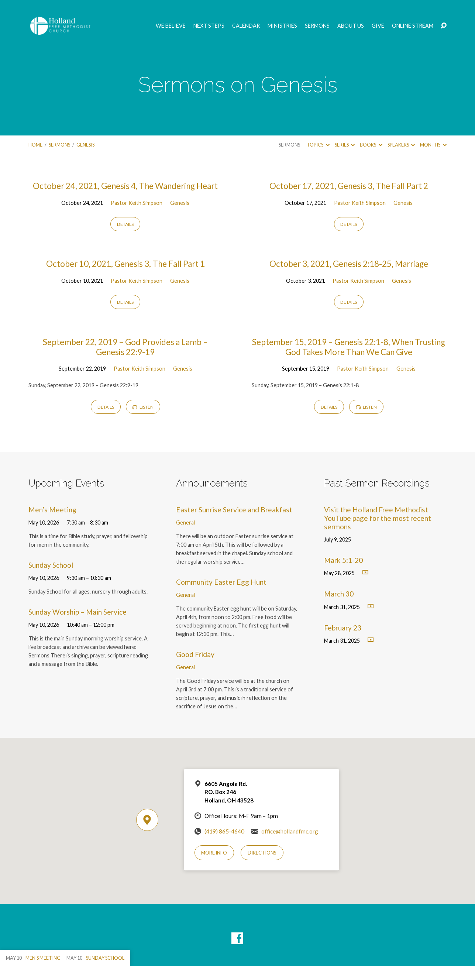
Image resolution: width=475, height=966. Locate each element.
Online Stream (412, 25)
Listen (143, 407)
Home (35, 145)
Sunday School (50, 565)
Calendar (246, 25)
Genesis (85, 145)
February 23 (342, 627)
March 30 (339, 593)
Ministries (282, 25)
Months (433, 145)
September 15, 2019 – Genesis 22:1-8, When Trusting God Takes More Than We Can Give (348, 347)
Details (125, 224)
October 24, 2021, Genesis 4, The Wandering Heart (125, 186)
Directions (262, 853)
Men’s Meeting (52, 509)
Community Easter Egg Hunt (221, 582)
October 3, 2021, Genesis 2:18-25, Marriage (348, 264)
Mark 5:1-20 (343, 560)
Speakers (401, 145)
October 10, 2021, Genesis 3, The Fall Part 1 (125, 264)
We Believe (171, 25)
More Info (214, 853)
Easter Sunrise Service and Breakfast (234, 509)
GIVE (378, 25)
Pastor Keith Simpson (136, 203)
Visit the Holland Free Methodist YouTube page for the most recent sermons (377, 518)
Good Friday (195, 654)
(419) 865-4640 (224, 831)
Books (371, 145)
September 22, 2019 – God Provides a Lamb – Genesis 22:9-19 (125, 347)
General (185, 522)
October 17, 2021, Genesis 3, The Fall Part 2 (348, 186)
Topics (318, 145)
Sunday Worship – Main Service (77, 612)
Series (345, 145)
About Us (350, 25)
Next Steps (208, 25)
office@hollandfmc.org (289, 831)
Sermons (317, 25)
